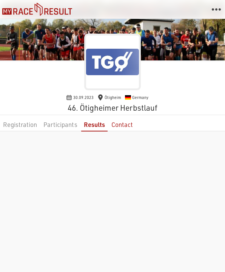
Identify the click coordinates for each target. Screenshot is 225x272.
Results (94, 124)
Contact (122, 124)
